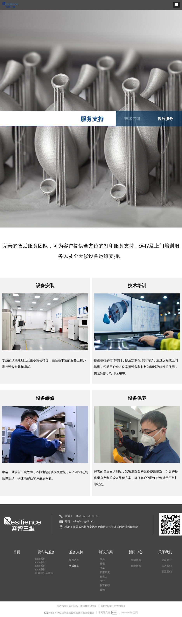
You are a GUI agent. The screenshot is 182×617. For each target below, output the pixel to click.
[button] (176, 5)
